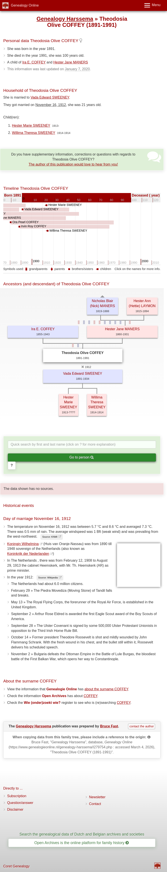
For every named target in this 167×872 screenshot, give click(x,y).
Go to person (81, 457)
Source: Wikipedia (48, 577)
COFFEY (90, 696)
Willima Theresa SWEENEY (33, 133)
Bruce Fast (109, 726)
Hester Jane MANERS (70, 62)
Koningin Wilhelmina (23, 544)
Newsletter (97, 797)
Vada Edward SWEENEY (49, 97)
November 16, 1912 (50, 105)
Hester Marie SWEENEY (31, 125)
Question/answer (20, 803)
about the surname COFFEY (106, 689)
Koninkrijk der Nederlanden (28, 554)
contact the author (141, 726)
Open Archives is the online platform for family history (81, 843)
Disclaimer (15, 809)
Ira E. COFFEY (33, 62)
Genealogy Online (25, 5)
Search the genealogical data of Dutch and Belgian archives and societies (81, 834)
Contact (95, 804)
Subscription (16, 796)
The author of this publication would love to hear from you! (73, 164)
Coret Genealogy (16, 866)
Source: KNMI (49, 536)
